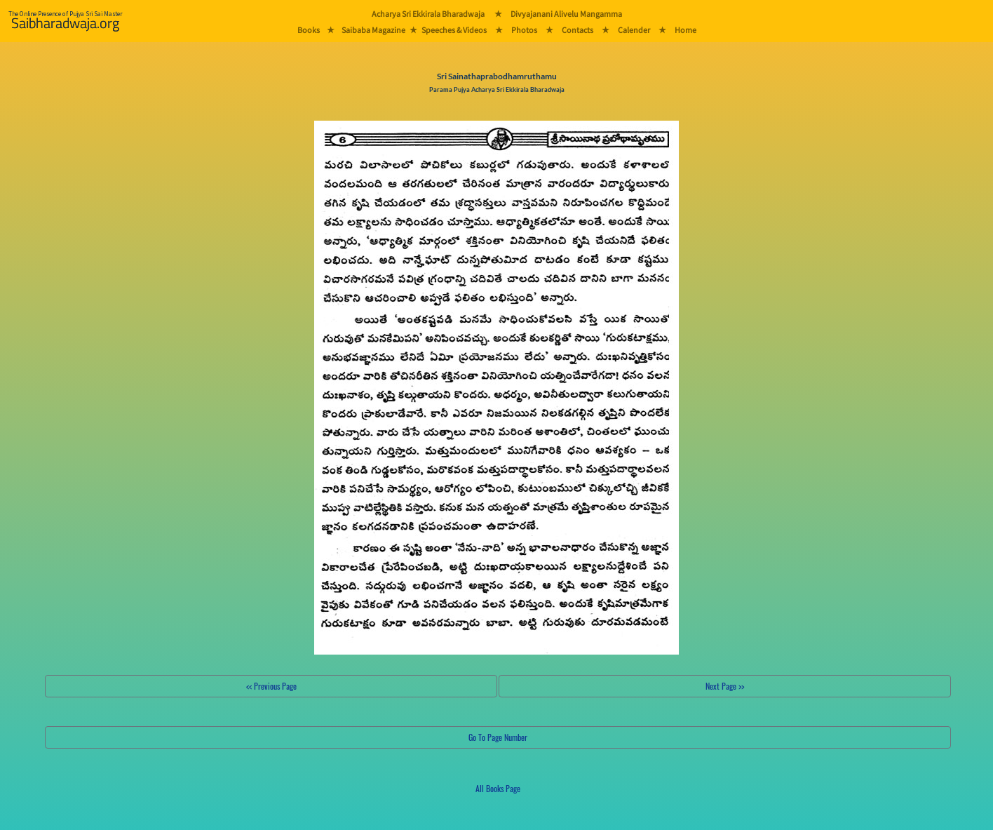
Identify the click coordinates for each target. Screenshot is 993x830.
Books (308, 30)
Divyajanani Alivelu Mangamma (566, 13)
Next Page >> (724, 686)
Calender (634, 30)
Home (685, 30)
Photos (524, 30)
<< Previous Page (271, 686)
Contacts (577, 30)
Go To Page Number (497, 737)
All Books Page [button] (497, 788)
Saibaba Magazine (373, 30)
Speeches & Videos (454, 30)
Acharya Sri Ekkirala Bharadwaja (428, 13)
